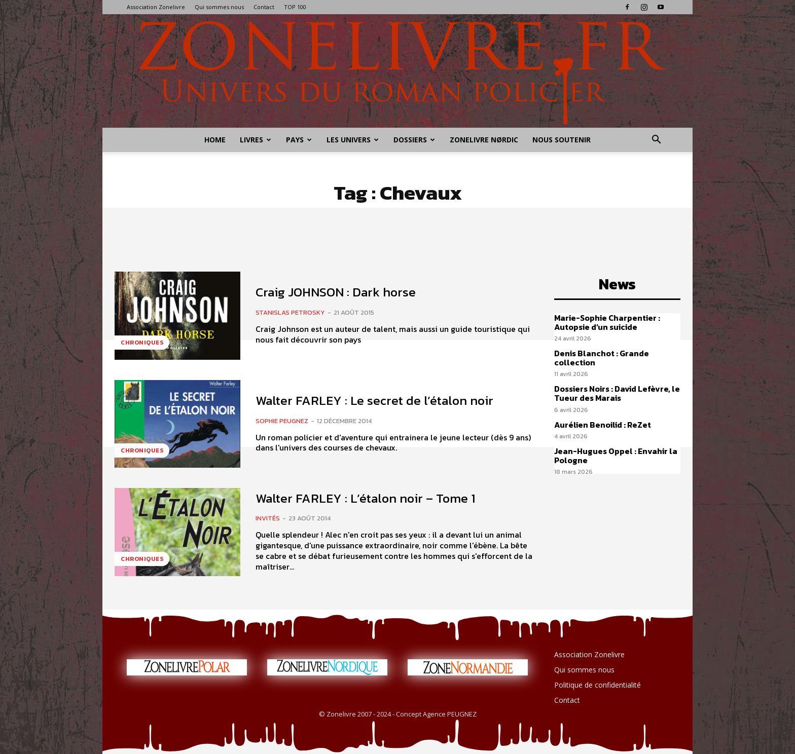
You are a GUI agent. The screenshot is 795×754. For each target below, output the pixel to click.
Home (215, 139)
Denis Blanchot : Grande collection (601, 357)
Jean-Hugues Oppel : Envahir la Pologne (615, 455)
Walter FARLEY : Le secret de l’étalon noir (374, 400)
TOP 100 (295, 7)
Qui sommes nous (219, 7)
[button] (656, 140)
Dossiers (414, 139)
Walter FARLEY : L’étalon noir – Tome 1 (365, 498)
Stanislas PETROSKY (290, 312)
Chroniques (142, 342)
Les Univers (353, 139)
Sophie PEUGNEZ (282, 421)
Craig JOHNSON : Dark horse (336, 291)
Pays (299, 139)
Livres (255, 139)
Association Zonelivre (156, 7)
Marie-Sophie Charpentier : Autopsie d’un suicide (607, 322)
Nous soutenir (561, 139)
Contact (264, 7)
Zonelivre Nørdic (484, 139)
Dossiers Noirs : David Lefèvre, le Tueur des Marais (617, 393)
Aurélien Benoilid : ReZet (602, 425)
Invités (268, 518)
